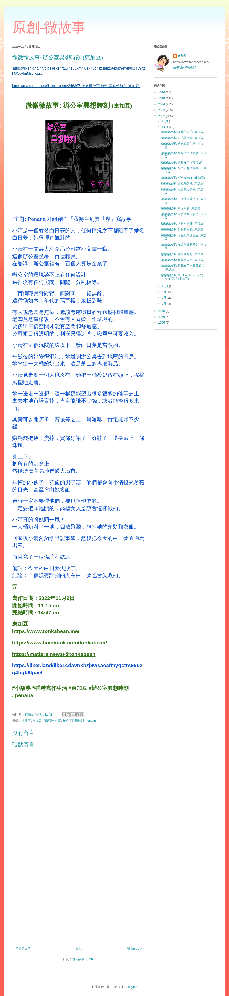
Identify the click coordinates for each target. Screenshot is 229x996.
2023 (162, 110)
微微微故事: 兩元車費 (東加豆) (181, 208)
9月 (164, 292)
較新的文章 (23, 948)
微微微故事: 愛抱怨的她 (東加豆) (183, 183)
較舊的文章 (134, 948)
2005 (162, 322)
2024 (162, 104)
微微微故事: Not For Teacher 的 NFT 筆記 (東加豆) (182, 276)
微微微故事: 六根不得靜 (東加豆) (183, 223)
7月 (164, 303)
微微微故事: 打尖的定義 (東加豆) (183, 229)
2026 (162, 92)
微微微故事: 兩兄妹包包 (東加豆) (183, 254)
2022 (162, 116)
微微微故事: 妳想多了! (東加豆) (181, 162)
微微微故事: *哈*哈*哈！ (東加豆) (183, 177)
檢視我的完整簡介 (185, 67)
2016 (162, 316)
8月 (164, 297)
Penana (90, 720)
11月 (165, 127)
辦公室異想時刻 (73, 720)
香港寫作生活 (52, 720)
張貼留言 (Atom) (84, 959)
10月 (165, 286)
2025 (162, 98)
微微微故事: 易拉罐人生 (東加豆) (183, 260)
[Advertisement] (79, 898)
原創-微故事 (49, 27)
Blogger (131, 987)
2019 (162, 311)
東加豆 (36, 720)
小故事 (26, 720)
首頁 (79, 948)
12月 (165, 121)
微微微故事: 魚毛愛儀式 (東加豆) (183, 138)
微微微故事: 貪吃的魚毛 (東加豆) (183, 132)
